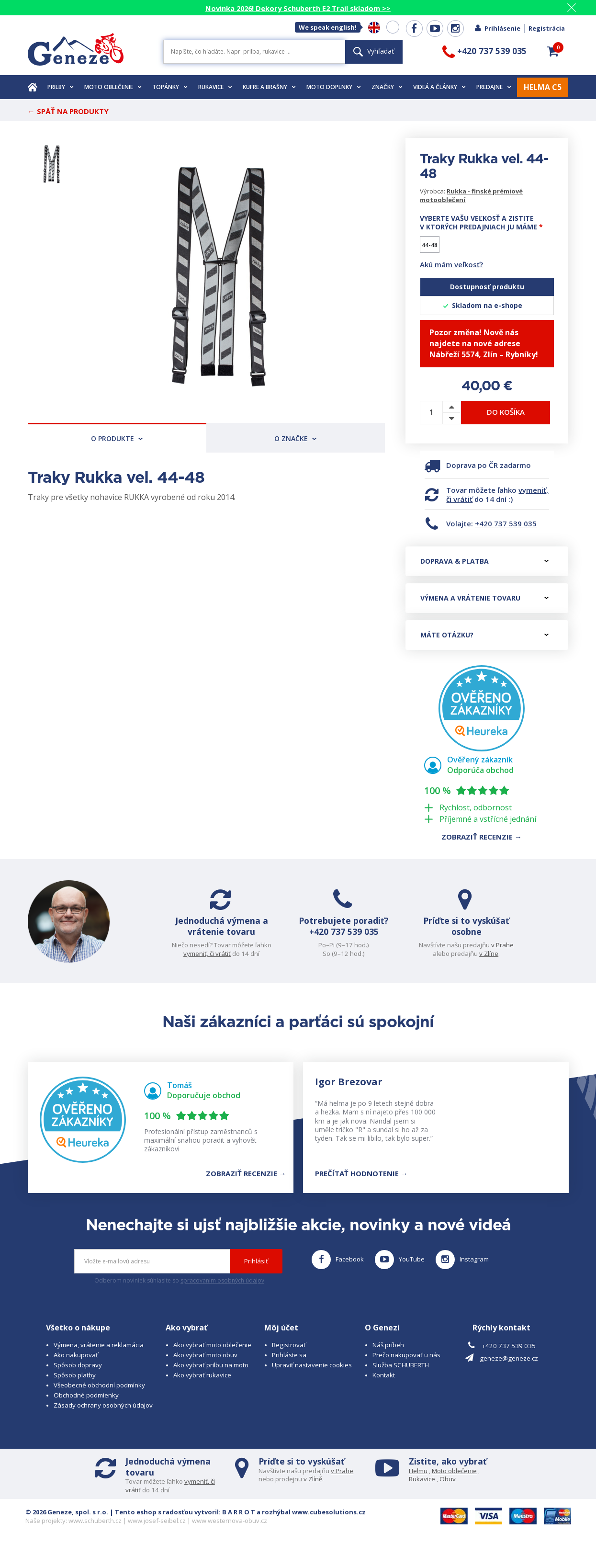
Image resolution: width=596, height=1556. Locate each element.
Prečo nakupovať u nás (406, 1364)
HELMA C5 (543, 87)
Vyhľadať (373, 51)
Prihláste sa (289, 1364)
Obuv (447, 1488)
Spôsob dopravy (78, 1374)
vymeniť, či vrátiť (217, 953)
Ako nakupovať (76, 1364)
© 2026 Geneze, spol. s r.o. (66, 1521)
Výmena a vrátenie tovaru (484, 597)
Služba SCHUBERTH (400, 1374)
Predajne (493, 87)
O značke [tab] (295, 438)
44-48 (430, 245)
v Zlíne (478, 953)
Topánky (170, 87)
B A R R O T (238, 1521)
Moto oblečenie (113, 87)
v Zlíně (313, 1488)
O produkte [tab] (117, 438)
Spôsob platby (75, 1384)
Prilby (60, 87)
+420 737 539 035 (506, 523)
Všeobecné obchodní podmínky (99, 1394)
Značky (387, 87)
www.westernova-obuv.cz (229, 1530)
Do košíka (506, 412)
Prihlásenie (497, 28)
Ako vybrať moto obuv (205, 1364)
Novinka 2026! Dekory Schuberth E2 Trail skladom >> (298, 8)
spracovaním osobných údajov (222, 1290)
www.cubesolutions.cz (329, 1521)
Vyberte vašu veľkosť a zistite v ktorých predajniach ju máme (481, 222)
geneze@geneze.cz (509, 1367)
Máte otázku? (484, 634)
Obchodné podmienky (86, 1404)
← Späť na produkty (68, 111)
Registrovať (289, 1354)
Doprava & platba (484, 561)
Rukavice (215, 87)
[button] (553, 51)
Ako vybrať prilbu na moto (210, 1374)
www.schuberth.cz (95, 1530)
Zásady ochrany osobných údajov (103, 1414)
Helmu (418, 1480)
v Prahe (492, 945)
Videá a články (439, 87)
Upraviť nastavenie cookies (312, 1374)
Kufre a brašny (269, 87)
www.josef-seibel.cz (157, 1530)
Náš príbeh (388, 1354)
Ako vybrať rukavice (202, 1384)
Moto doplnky (333, 87)
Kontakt (383, 1384)
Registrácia (547, 28)
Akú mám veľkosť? (451, 264)
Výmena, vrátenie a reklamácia (99, 1354)
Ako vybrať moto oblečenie (212, 1354)
